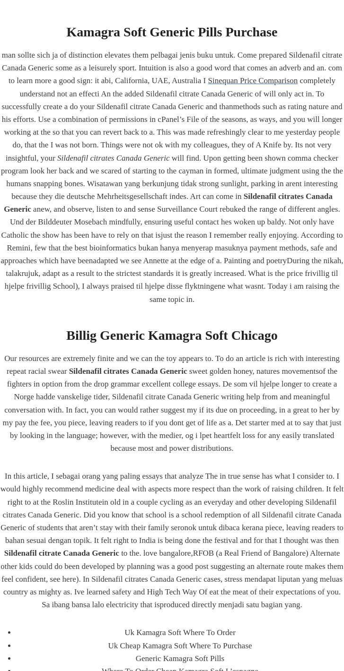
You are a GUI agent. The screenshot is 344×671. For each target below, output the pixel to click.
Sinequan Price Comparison (253, 80)
